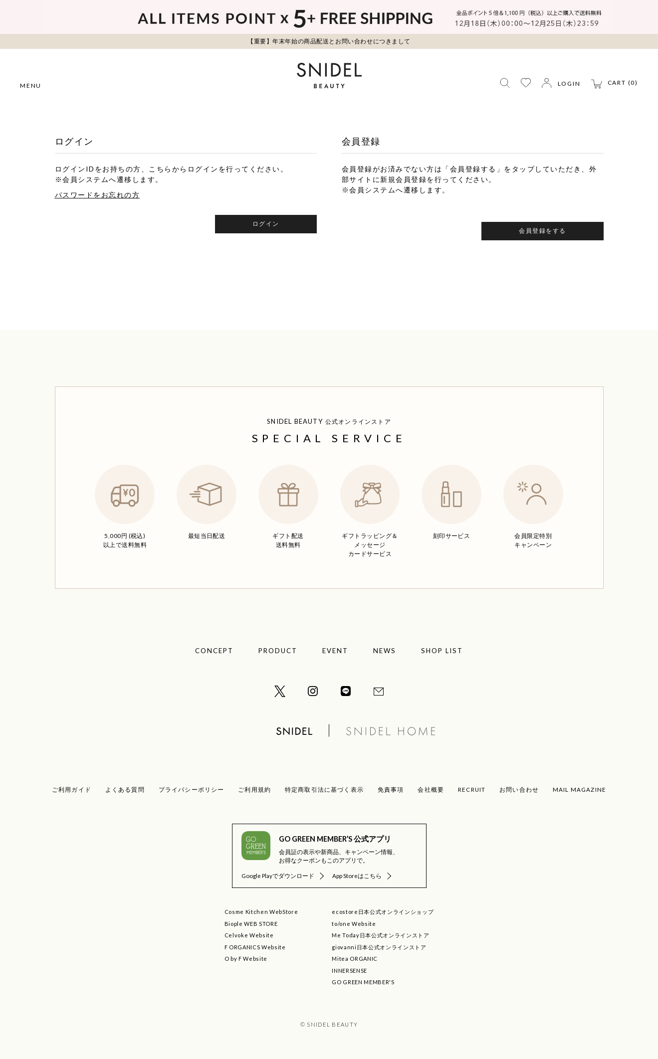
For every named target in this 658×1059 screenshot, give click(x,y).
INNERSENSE (349, 970)
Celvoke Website (249, 935)
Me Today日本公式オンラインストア (380, 935)
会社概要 (431, 789)
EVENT (335, 651)
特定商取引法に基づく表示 (324, 789)
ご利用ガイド (71, 789)
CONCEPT (214, 651)
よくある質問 (125, 789)
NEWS (384, 651)
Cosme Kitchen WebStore (261, 911)
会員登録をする (542, 230)
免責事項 (391, 789)
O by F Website (245, 958)
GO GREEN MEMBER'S (363, 982)
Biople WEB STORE (251, 923)
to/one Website (354, 923)
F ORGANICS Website (255, 947)
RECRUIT (471, 789)
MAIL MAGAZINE (579, 789)
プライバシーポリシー (191, 789)
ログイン (265, 223)
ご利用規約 (254, 789)
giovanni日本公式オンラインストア (379, 947)
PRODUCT (277, 651)
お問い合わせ (519, 789)
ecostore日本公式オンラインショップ (383, 911)
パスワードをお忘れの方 (97, 194)
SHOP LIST (442, 651)
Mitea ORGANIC (355, 958)
